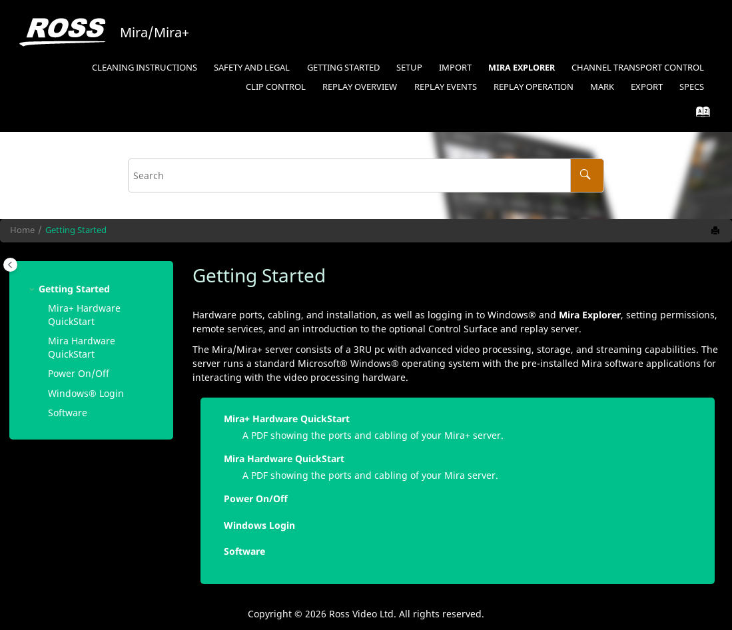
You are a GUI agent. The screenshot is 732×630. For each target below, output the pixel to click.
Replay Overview (359, 87)
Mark (602, 87)
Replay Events (445, 87)
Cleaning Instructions (144, 67)
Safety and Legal (252, 67)
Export (647, 87)
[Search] (587, 175)
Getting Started (343, 67)
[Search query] (365, 175)
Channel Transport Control (637, 67)
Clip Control (276, 87)
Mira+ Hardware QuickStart (84, 315)
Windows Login (259, 525)
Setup (409, 67)
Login (86, 393)
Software (67, 412)
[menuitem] (145, 68)
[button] (33, 289)
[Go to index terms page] (699, 115)
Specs (691, 87)
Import (455, 67)
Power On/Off (78, 373)
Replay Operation (533, 87)
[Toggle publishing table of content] (10, 265)
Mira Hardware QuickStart (81, 347)
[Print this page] (716, 231)
